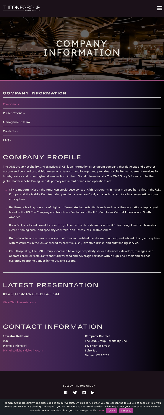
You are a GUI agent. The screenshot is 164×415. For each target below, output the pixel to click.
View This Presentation (18, 302)
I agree (111, 410)
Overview (10, 104)
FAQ (6, 140)
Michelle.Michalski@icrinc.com (23, 350)
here (101, 410)
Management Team (16, 122)
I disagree (126, 410)
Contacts (9, 131)
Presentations (12, 113)
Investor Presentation (31, 294)
